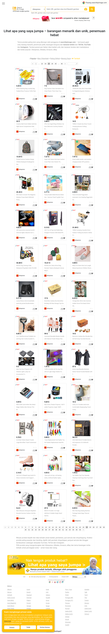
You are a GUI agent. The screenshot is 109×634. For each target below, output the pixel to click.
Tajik (85, 592)
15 (56, 527)
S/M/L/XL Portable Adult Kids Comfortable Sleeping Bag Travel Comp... (81, 407)
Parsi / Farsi (68, 589)
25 (52, 63)
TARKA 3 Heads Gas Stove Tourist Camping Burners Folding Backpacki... (81, 126)
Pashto (67, 592)
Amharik (9, 595)
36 (46, 530)
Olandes (48, 625)
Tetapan (11, 627)
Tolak (28, 627)
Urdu (85, 606)
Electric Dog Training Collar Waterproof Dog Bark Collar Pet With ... (26, 268)
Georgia (29, 606)
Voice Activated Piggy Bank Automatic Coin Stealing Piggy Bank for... (82, 197)
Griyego (29, 608)
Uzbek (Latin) (88, 611)
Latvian (48, 608)
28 (100, 527)
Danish (28, 592)
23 (45, 63)
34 (39, 530)
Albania (9, 589)
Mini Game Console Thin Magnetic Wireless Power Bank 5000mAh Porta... (26, 197)
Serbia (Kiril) (68, 611)
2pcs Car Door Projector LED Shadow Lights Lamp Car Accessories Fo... (24, 371)
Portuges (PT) (69, 600)
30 (25, 530)
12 (46, 527)
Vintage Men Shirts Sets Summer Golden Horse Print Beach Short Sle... (81, 303)
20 (73, 527)
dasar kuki (7, 621)
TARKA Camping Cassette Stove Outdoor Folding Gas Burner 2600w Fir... (82, 232)
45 (76, 530)
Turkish (86, 600)
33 (35, 530)
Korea (47, 600)
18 (66, 527)
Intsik (47, 589)
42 (66, 530)
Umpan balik (65, 576)
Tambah (76, 59)
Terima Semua (45, 627)
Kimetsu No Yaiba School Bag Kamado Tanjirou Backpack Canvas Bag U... (54, 268)
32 (32, 530)
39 (56, 530)
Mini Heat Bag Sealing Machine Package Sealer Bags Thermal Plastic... (81, 513)
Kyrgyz (48, 606)
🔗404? (17, 69)
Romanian (68, 606)
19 (69, 527)
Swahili (67, 625)
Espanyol (29, 595)
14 (52, 527)
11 (42, 527)
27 (97, 527)
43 (69, 530)
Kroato (48, 603)
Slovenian (68, 622)
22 (42, 63)
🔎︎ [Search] (76, 63)
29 (103, 527)
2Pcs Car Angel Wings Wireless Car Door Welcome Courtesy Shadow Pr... (54, 126)
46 (61, 63)
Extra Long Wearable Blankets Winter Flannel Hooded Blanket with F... (82, 371)
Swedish (86, 589)
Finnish (29, 603)
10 (39, 527)
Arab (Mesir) (10, 606)
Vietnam (86, 614)
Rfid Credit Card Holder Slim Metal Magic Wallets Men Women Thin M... (25, 407)
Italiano (48, 595)
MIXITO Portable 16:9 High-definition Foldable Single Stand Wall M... (53, 513)
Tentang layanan (53, 576)
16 (59, 527)
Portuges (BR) (69, 598)
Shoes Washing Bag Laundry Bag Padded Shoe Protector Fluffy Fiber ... (26, 91)
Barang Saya (66, 59)
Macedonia (49, 614)
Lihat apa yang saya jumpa (37, 577)
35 (42, 530)
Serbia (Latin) (69, 614)
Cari (24, 576)
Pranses (67, 603)
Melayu (48, 619)
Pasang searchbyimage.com (94, 2)
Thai (85, 598)
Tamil (86, 595)
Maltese (48, 617)
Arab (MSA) (10, 600)
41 (63, 530)
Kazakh (48, 598)
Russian (67, 608)
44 (73, 530)
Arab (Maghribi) (11, 603)
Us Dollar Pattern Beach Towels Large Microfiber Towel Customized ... (26, 442)
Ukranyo (86, 603)
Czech (28, 589)
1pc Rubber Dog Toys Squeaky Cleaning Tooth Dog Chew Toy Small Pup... (82, 478)
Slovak (67, 619)
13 (49, 527)
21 (76, 527)
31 (29, 530)
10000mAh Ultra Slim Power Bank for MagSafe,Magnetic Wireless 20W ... (81, 91)
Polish (67, 595)
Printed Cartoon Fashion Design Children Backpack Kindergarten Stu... (25, 162)
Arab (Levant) (11, 598)
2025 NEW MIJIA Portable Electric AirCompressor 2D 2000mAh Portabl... (81, 442)
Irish (47, 592)
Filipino (29, 600)
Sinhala (67, 617)
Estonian (29, 598)
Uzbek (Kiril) (87, 608)
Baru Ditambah (43, 59)
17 (63, 527)
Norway (48, 622)
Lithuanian (49, 611)
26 (55, 63)
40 (59, 530)
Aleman (9, 592)
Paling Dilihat (55, 59)
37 (49, 530)
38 (52, 530)
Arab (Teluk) (10, 608)
